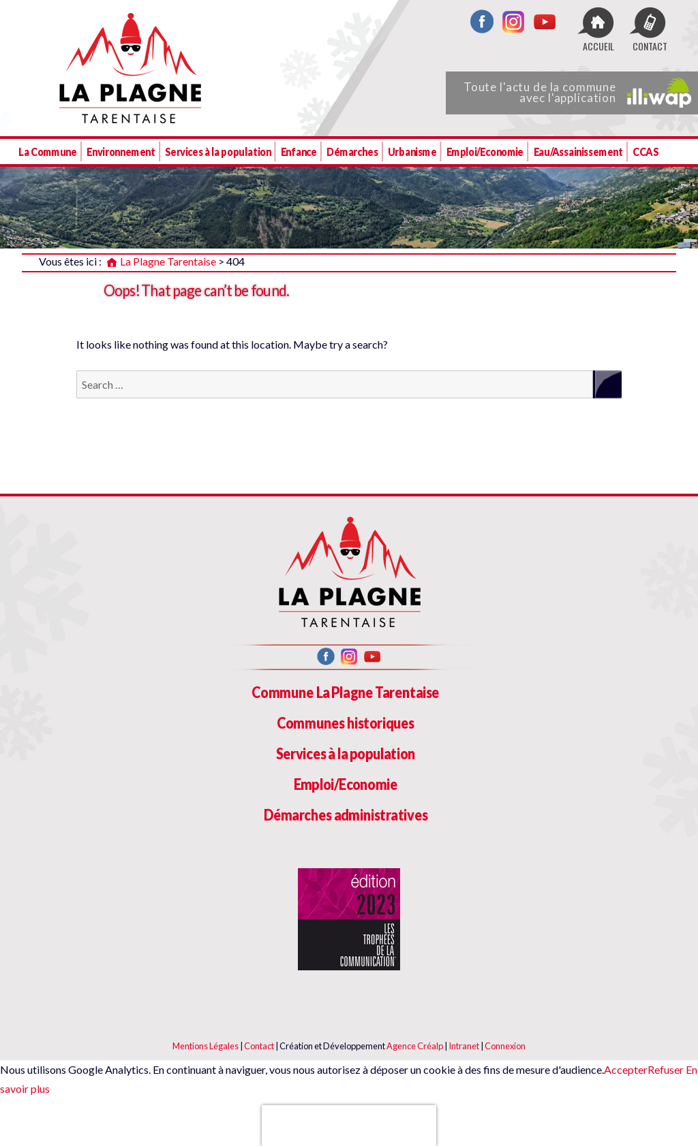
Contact (259, 1045)
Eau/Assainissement (578, 151)
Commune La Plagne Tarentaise (345, 692)
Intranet (464, 1045)
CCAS (645, 151)
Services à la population (218, 151)
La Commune (47, 151)
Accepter (626, 1069)
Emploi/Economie (485, 151)
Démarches (352, 151)
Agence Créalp (414, 1045)
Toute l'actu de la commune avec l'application (577, 93)
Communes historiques (345, 723)
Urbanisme (412, 151)
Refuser (666, 1069)
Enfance (299, 151)
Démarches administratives (346, 815)
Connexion (505, 1045)
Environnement (121, 151)
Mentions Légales (205, 1045)
